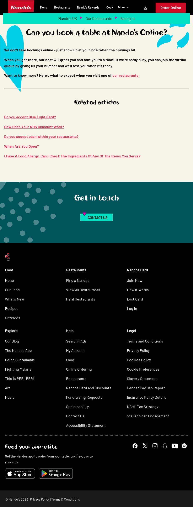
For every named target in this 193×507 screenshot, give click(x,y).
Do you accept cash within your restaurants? (41, 136)
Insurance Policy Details (146, 397)
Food (70, 359)
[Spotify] (184, 446)
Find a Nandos (77, 280)
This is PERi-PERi (19, 378)
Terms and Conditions (145, 341)
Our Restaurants (98, 18)
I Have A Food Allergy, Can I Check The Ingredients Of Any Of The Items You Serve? (72, 156)
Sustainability (77, 406)
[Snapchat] (165, 446)
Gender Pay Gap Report (146, 388)
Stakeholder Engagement (148, 416)
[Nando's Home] (21, 6)
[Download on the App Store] (20, 474)
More (123, 7)
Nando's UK (67, 18)
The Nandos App (18, 350)
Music (10, 397)
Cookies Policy (139, 359)
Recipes (11, 308)
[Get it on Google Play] (56, 474)
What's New (14, 299)
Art (7, 388)
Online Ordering (79, 369)
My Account (75, 350)
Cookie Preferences (143, 369)
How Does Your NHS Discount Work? (34, 126)
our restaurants (125, 75)
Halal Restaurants (80, 299)
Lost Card (135, 299)
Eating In (127, 18)
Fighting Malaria (18, 369)
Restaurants (62, 7)
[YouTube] (174, 446)
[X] (145, 446)
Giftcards (12, 317)
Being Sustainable (20, 359)
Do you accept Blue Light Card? (30, 117)
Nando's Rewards (88, 7)
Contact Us (75, 416)
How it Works (138, 289)
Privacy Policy (138, 350)
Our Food (12, 289)
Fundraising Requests (84, 397)
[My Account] (145, 8)
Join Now (134, 280)
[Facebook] (135, 446)
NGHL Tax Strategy (142, 406)
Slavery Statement (142, 378)
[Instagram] (155, 446)
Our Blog (12, 341)
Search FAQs (76, 341)
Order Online (170, 7)
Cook (109, 7)
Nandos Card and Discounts (88, 388)
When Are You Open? (21, 146)
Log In (132, 308)
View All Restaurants (83, 289)
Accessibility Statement (86, 425)
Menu (43, 7)
